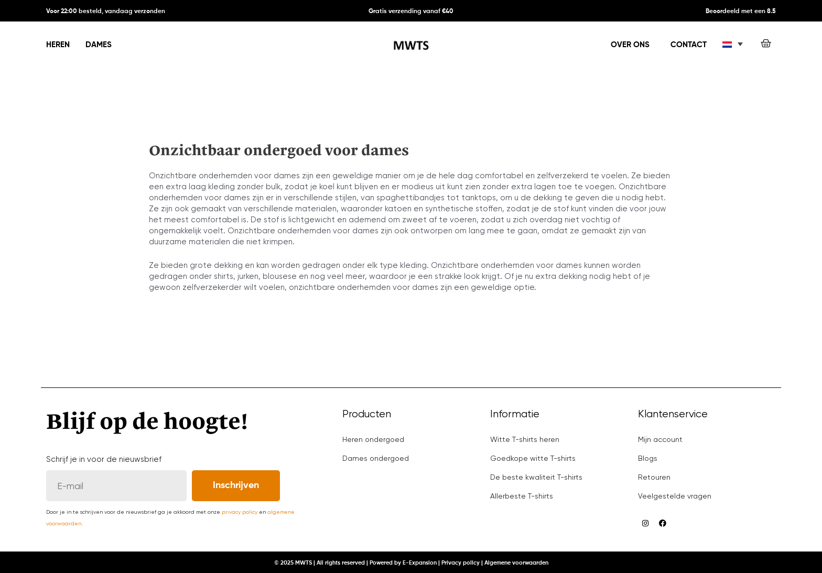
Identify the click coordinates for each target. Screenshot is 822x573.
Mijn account (660, 439)
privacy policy (239, 512)
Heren (58, 45)
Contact (688, 45)
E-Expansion (420, 563)
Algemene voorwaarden (516, 563)
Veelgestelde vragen (674, 496)
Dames (98, 45)
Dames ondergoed (375, 458)
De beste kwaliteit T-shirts (536, 477)
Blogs (647, 458)
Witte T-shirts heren (524, 439)
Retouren (654, 477)
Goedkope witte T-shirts (533, 458)
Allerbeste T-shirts (521, 496)
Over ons (630, 45)
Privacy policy (460, 563)
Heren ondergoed (373, 439)
